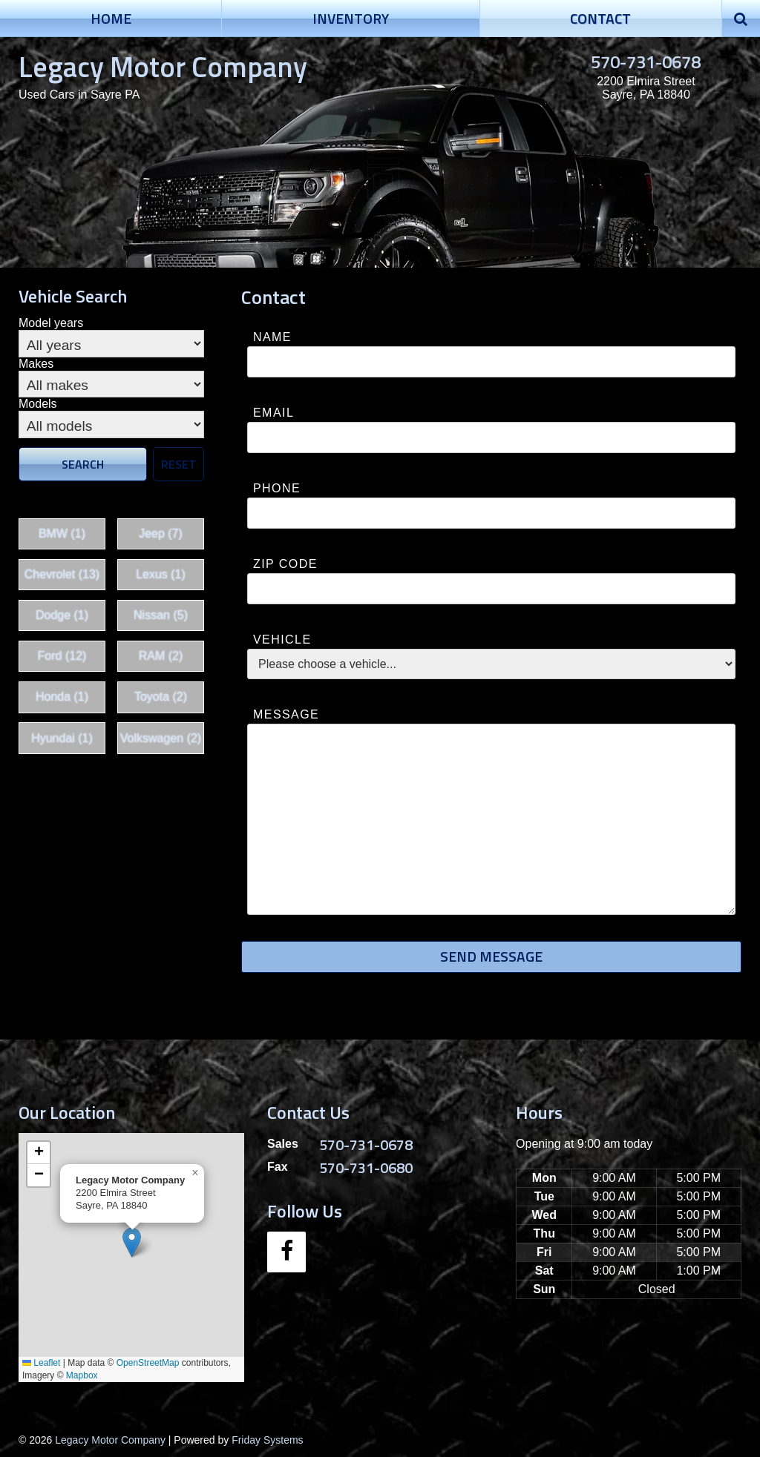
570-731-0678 (646, 61)
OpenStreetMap (148, 1363)
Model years (51, 323)
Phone (277, 488)
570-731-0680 (366, 1167)
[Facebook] (286, 1252)
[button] (131, 1242)
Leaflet (41, 1363)
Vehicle (282, 639)
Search (83, 464)
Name (272, 337)
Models (38, 403)
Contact (600, 18)
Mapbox (82, 1375)
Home (111, 18)
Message (286, 714)
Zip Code (285, 564)
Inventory (350, 18)
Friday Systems (267, 1440)
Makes (36, 363)
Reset (178, 464)
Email (273, 412)
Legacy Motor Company (163, 66)
